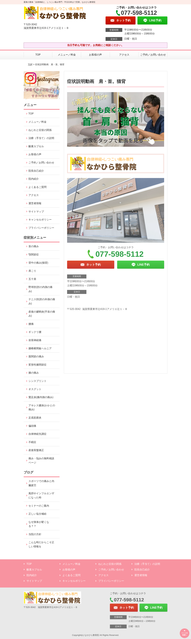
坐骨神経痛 (34, 340)
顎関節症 (33, 254)
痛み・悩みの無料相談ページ (41, 460)
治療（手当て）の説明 (41, 138)
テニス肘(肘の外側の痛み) (41, 301)
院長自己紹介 (36, 170)
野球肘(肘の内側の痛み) (40, 289)
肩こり (32, 270)
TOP (38, 54)
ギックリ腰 (34, 332)
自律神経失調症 (37, 434)
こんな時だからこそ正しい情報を (41, 544)
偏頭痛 (32, 425)
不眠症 (32, 442)
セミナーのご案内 (38, 505)
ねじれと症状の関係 (40, 130)
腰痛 (31, 324)
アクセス (124, 54)
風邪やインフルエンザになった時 (41, 495)
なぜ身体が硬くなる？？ (38, 524)
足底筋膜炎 (34, 417)
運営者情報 (34, 203)
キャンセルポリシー (40, 219)
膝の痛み (33, 372)
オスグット (34, 389)
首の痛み (33, 246)
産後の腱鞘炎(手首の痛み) (41, 313)
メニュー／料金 (67, 54)
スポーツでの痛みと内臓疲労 (41, 483)
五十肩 (32, 279)
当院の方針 (34, 534)
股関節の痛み (36, 356)
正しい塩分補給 (37, 513)
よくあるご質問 (37, 187)
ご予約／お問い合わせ (153, 54)
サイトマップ (36, 211)
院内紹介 (33, 178)
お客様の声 (95, 54)
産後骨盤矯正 (36, 450)
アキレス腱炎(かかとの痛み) (41, 407)
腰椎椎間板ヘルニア (40, 348)
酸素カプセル (36, 146)
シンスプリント (37, 381)
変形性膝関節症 (37, 364)
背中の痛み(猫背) (38, 262)
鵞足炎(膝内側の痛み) (40, 397)
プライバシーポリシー (41, 227)
